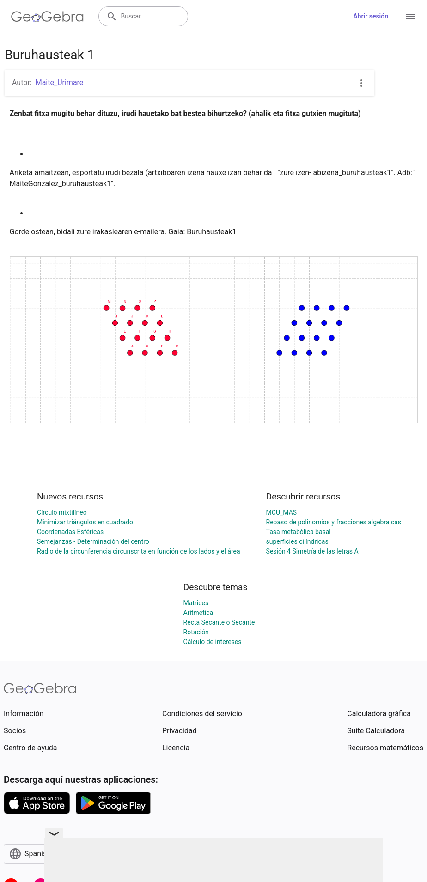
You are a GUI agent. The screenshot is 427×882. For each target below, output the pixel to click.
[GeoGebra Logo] (47, 16)
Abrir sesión (370, 16)
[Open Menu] (410, 16)
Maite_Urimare (60, 82)
